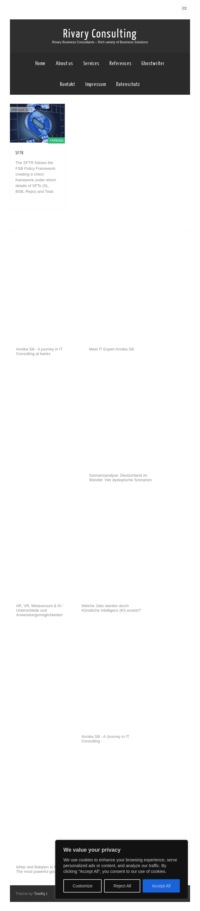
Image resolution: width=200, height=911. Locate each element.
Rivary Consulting (100, 34)
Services (91, 63)
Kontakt (67, 84)
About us (64, 63)
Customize (83, 885)
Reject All (122, 885)
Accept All (161, 885)
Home (40, 63)
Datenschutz (128, 84)
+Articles (56, 140)
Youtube (184, 8)
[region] (121, 869)
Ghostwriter (153, 63)
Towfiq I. (41, 893)
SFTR (19, 153)
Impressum (95, 84)
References (121, 63)
